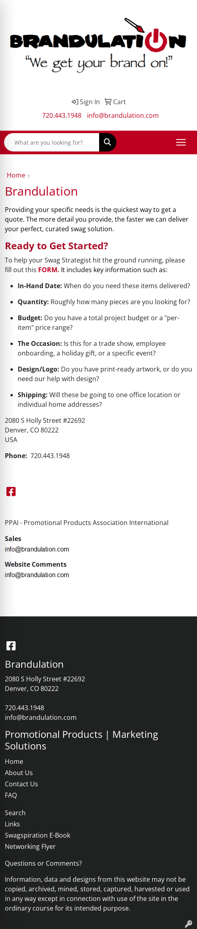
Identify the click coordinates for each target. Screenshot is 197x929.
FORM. (48, 269)
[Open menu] (181, 142)
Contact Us (21, 784)
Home (16, 175)
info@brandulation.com (123, 115)
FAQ (11, 795)
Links (12, 824)
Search (15, 812)
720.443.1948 (61, 115)
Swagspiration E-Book (37, 835)
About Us (19, 772)
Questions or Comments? (43, 863)
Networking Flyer (30, 846)
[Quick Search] (52, 142)
